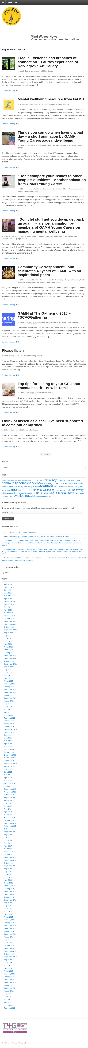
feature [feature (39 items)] (36, 486)
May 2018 (8, 809)
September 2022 (10, 664)
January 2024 (9, 618)
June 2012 (8, 997)
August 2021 (9, 701)
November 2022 (10, 658)
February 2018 (9, 817)
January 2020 (9, 752)
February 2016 (9, 886)
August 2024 (9, 604)
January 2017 (9, 854)
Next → (47, 454)
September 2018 (10, 798)
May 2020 (8, 741)
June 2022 (8, 672)
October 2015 (9, 897)
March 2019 (8, 781)
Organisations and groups (11, 239)
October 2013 (9, 954)
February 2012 (9, 1008)
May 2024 (8, 607)
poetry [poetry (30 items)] (69, 490)
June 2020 (8, 738)
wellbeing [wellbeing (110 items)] (22, 495)
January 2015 (9, 923)
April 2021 (8, 712)
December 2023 (10, 621)
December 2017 (10, 823)
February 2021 (9, 718)
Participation (28, 191)
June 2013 (8, 962)
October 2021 (9, 695)
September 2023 (10, 630)
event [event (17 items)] (25, 487)
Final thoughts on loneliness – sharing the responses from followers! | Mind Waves (34, 549)
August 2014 (9, 937)
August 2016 (9, 869)
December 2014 (10, 926)
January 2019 (9, 786)
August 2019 (9, 766)
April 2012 (8, 1002)
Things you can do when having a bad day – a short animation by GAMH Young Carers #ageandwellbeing (50, 136)
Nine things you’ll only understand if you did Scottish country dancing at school (40, 537)
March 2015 (8, 917)
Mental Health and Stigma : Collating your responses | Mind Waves (29, 558)
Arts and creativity (48, 145)
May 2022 (8, 675)
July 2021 (7, 704)
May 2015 (8, 911)
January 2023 (9, 653)
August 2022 (9, 667)
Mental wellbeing (56, 104)
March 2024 (8, 613)
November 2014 (10, 928)
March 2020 (8, 746)
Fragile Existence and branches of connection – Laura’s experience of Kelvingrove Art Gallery (48, 62)
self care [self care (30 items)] (40, 493)
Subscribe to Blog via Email (14, 502)
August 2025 (9, 587)
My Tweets (6, 573)
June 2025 (8, 593)
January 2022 (9, 687)
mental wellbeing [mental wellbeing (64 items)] (44, 489)
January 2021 (9, 721)
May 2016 (8, 877)
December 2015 (10, 891)
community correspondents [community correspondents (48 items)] (55, 483)
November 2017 (10, 826)
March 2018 (8, 815)
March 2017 (8, 849)
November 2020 (10, 724)
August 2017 (9, 835)
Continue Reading (8, 91)
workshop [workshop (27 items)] (33, 496)
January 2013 (9, 977)
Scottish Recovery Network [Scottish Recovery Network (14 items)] (27, 493)
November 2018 (10, 792)
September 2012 (10, 988)
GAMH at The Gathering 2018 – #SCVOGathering (44, 315)
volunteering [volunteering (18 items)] (10, 496)
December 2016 (10, 857)
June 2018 (8, 806)
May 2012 (8, 999)
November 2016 (10, 860)
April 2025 (8, 599)
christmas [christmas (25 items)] (38, 480)
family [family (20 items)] (30, 487)
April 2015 (8, 914)
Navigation (12, 2)
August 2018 (9, 800)
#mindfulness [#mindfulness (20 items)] (20, 480)
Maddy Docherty (26, 71)
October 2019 (9, 761)
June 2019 (8, 772)
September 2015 (10, 900)
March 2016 (8, 883)
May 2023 (8, 641)
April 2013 (8, 968)
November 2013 (10, 951)
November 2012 (10, 982)
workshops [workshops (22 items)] (42, 496)
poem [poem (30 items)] (63, 490)
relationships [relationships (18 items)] (6, 493)
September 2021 (10, 698)
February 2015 (9, 920)
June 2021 (8, 707)
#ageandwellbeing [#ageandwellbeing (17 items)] (8, 480)
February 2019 (9, 783)
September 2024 (10, 601)
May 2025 (8, 596)
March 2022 (8, 681)
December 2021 (10, 690)
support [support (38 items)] (70, 492)
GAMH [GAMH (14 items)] (71, 487)
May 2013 (8, 965)
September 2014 (10, 934)
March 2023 (8, 647)
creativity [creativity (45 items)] (18, 486)
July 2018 (7, 803)
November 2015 (10, 894)
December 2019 (10, 755)
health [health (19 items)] (4, 490)
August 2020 (9, 732)
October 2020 (9, 726)
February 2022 (9, 684)
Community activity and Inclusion (51, 236)
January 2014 (9, 945)
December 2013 (10, 948)
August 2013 (9, 960)
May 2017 (8, 843)
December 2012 (10, 980)
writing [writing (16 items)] (49, 496)
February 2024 (9, 616)
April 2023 (8, 644)
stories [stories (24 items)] (63, 493)
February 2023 (9, 650)
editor (22, 145)
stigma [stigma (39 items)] (56, 492)
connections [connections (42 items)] (76, 483)
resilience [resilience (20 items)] (14, 493)
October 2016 (9, 863)
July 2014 (7, 940)
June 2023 (8, 638)
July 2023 (7, 636)
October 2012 (9, 985)
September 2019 (10, 763)
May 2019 (8, 775)
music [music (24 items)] (57, 490)
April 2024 (8, 610)
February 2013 (9, 974)
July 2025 (7, 590)
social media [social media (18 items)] (48, 493)
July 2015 (7, 906)
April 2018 (8, 812)
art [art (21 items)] (33, 480)
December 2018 (10, 789)
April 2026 (8, 584)
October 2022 (9, 661)
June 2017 (8, 840)
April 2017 (8, 846)
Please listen (13, 351)
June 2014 (8, 943)
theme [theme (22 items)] (76, 493)
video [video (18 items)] (4, 496)
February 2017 (9, 852)
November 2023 (10, 624)
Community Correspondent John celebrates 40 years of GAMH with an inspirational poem (49, 271)
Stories (50, 71)
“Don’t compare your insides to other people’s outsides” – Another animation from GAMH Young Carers (52, 180)
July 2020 (7, 735)
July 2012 (7, 994)
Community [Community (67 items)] (50, 480)
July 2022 (7, 670)
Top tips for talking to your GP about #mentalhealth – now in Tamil (49, 386)
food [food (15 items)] (58, 487)
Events (42, 322)
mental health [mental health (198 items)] (22, 489)
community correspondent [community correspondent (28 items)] (68, 480)
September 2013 (10, 957)
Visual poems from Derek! (27, 532)
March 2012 (8, 1005)
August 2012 (9, 991)
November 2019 (10, 758)
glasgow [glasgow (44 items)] (78, 486)
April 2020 (8, 744)
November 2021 (10, 692)
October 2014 (9, 931)
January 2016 (9, 889)
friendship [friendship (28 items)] (64, 487)
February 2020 (9, 749)
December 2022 (10, 655)
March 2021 (8, 715)
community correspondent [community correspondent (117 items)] (21, 483)
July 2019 (7, 769)
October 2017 (9, 829)
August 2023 (9, 633)
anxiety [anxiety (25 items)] (28, 480)
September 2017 (10, 832)
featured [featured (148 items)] (46, 486)
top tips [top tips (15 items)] (82, 493)
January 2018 (9, 820)
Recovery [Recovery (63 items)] (77, 489)
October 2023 (9, 627)
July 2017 (7, 837)
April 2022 (8, 678)
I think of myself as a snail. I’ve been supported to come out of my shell (42, 423)
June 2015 (8, 908)
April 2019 (8, 778)
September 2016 (10, 866)
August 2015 (9, 903)
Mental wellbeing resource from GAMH (51, 99)
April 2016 (8, 880)
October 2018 (9, 795)
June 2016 (8, 874)
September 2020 (10, 729)
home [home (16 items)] (8, 490)
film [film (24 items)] (54, 487)
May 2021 (8, 709)
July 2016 (7, 871)
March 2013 (8, 971)
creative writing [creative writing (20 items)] (7, 487)
